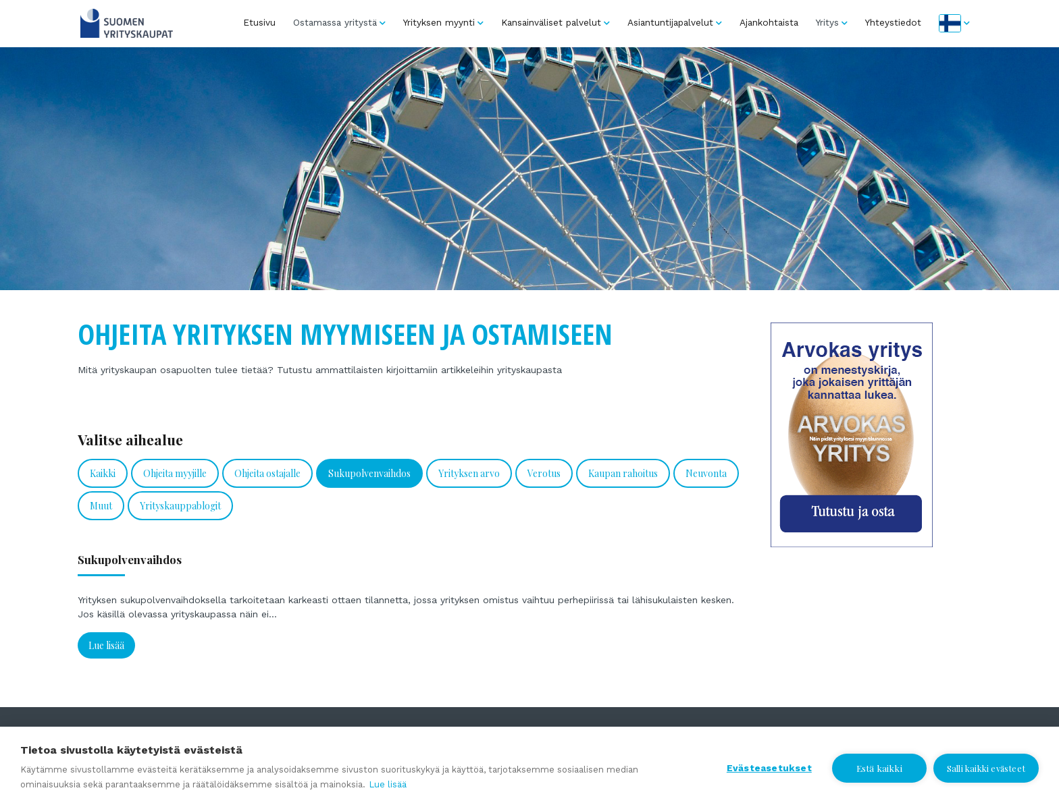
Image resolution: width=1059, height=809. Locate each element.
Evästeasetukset (769, 767)
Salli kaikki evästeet (986, 768)
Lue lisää (106, 645)
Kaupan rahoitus (623, 473)
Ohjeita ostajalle (267, 473)
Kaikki (102, 473)
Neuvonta (706, 473)
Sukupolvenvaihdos (369, 473)
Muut (101, 505)
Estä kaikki (879, 768)
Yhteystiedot (893, 22)
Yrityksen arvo (469, 473)
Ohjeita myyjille (175, 473)
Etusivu (259, 22)
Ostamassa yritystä (335, 22)
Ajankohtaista (769, 22)
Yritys (827, 22)
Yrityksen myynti (439, 22)
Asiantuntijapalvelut (670, 22)
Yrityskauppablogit (180, 505)
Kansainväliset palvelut (551, 22)
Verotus (544, 473)
